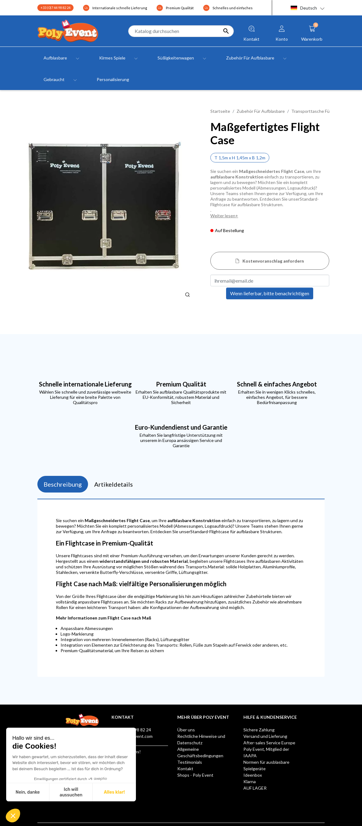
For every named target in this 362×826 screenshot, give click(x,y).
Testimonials (189, 762)
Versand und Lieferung (265, 736)
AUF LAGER (255, 788)
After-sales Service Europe (269, 742)
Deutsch (304, 8)
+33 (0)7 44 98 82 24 (55, 8)
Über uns (186, 729)
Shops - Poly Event (195, 775)
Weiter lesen (222, 215)
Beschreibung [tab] (63, 484)
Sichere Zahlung (259, 729)
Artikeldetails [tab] (113, 484)
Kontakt (185, 768)
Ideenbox (252, 775)
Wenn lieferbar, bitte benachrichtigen (269, 293)
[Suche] (181, 31)
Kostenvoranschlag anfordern (273, 261)
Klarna (249, 781)
